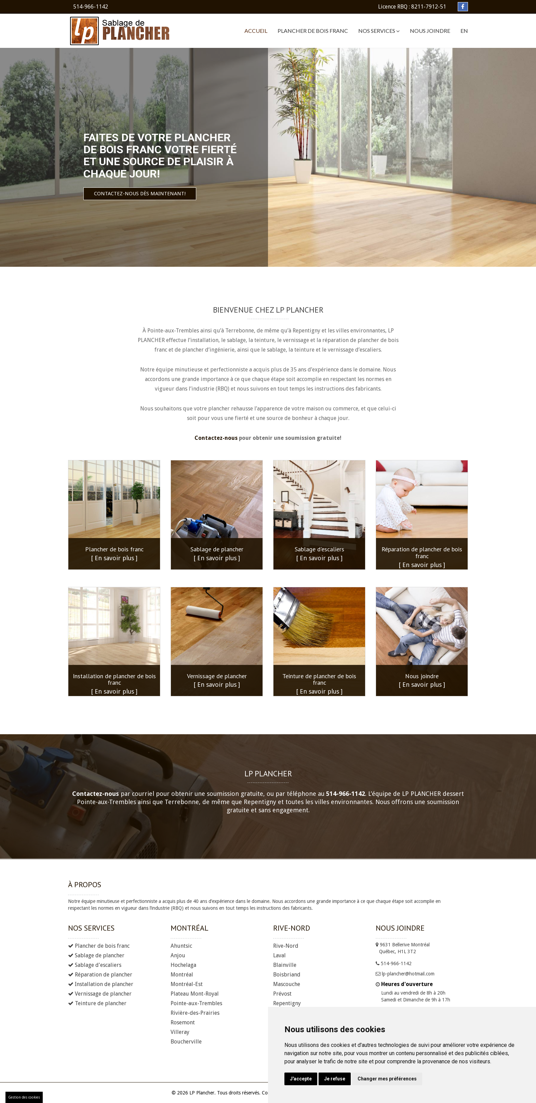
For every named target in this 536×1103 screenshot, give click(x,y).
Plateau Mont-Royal (195, 993)
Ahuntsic (181, 946)
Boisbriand (286, 974)
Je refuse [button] (334, 1078)
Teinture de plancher (97, 1003)
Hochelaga (183, 965)
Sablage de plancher (96, 955)
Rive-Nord (285, 946)
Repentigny (287, 1003)
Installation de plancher (100, 984)
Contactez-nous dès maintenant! (99, 194)
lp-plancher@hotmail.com (405, 973)
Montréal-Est (187, 984)
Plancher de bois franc (313, 30)
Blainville (284, 965)
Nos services (379, 30)
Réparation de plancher (100, 974)
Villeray (180, 1032)
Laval (279, 955)
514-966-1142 (90, 6)
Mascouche (286, 984)
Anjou (178, 955)
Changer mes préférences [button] (387, 1078)
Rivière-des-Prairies (195, 1013)
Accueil (255, 30)
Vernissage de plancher (100, 993)
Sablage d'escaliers (94, 965)
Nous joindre (430, 30)
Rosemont (183, 1022)
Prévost (282, 993)
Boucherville (186, 1041)
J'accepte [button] (301, 1078)
